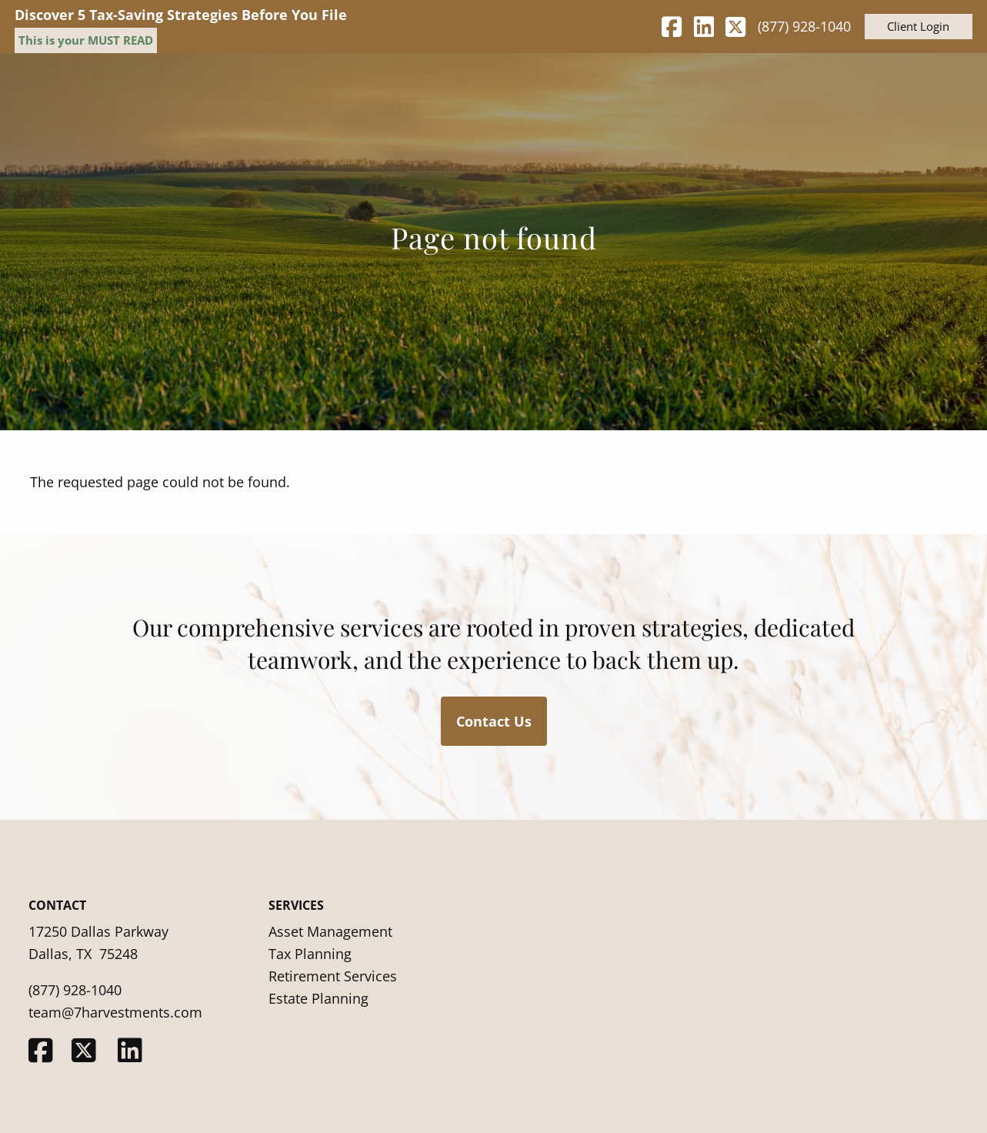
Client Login (918, 26)
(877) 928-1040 (804, 26)
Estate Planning (318, 998)
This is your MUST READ (85, 40)
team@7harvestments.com (115, 1012)
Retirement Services (332, 976)
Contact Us (494, 721)
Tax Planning (310, 953)
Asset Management (330, 931)
